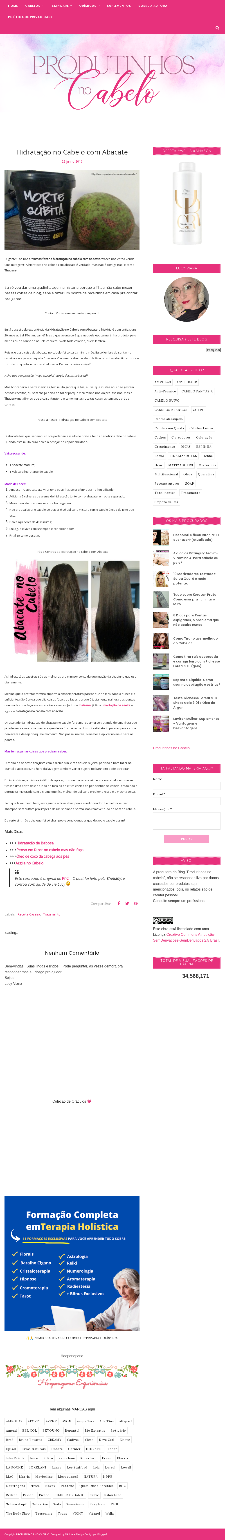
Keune (107, 1458)
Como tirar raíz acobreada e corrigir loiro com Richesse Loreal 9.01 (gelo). (196, 661)
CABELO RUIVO (167, 401)
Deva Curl (106, 1440)
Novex (50, 1486)
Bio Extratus (95, 1431)
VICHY (78, 1513)
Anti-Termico (165, 391)
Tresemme (43, 1513)
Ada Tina (107, 1421)
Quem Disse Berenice (96, 1486)
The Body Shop (18, 1513)
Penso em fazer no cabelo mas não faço (49, 849)
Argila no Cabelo (29, 863)
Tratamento (52, 914)
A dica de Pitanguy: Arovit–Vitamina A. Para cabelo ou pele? (195, 558)
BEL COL (29, 1431)
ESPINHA (204, 447)
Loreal (110, 1467)
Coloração (204, 437)
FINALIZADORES (183, 456)
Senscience (75, 1504)
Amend (11, 1431)
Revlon (28, 1495)
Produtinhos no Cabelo (171, 748)
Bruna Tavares (30, 1440)
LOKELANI (37, 1467)
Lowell (126, 1467)
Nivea (35, 1486)
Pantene (67, 1486)
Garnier (74, 1449)
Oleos (188, 474)
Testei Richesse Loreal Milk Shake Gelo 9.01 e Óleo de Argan (195, 703)
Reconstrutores (167, 484)
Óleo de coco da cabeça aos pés (42, 856)
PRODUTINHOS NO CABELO (32, 1534)
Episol (11, 1449)
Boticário (118, 1431)
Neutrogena (15, 1486)
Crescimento (165, 447)
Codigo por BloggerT (96, 1534)
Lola (96, 1467)
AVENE (51, 1421)
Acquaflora (85, 1421)
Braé (10, 1440)
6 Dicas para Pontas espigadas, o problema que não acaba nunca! (196, 620)
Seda (57, 1504)
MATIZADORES (180, 465)
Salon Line (112, 1495)
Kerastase (88, 1458)
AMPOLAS (14, 1421)
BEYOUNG (51, 1431)
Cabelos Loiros (201, 428)
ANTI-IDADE (186, 382)
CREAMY (55, 1440)
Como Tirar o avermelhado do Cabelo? (195, 640)
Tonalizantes (165, 493)
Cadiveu (73, 1440)
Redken (12, 1495)
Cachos (160, 437)
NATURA (91, 1477)
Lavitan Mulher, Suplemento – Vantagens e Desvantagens (196, 723)
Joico (34, 1458)
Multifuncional (166, 474)
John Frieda (15, 1458)
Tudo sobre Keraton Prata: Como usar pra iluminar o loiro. (195, 599)
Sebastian (40, 1504)
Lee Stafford (77, 1467)
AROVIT (34, 1421)
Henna (207, 456)
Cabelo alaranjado (169, 419)
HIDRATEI (94, 1449)
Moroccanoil (68, 1477)
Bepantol (72, 1431)
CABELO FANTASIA (197, 391)
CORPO (199, 410)
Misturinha (207, 465)
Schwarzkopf (16, 1504)
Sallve (94, 1495)
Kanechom (66, 1458)
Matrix (24, 1477)
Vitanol (94, 1513)
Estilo (159, 456)
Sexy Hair (97, 1504)
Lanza (56, 1467)
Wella (110, 1513)
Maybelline (44, 1477)
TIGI (114, 1504)
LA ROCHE (14, 1467)
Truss (62, 1513)
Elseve (125, 1440)
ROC (122, 1486)
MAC (10, 1477)
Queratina (206, 474)
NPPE (107, 1477)
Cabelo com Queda (169, 428)
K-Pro (48, 1458)
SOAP (189, 484)
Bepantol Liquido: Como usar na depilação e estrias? (196, 682)
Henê (159, 465)
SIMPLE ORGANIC (69, 1495)
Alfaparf (125, 1421)
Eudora (57, 1449)
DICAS (186, 447)
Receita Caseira (29, 914)
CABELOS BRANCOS (171, 410)
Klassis (122, 1458)
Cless (89, 1440)
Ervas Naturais (34, 1449)
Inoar (112, 1449)
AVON (67, 1421)
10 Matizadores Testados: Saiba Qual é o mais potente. (194, 579)
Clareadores (181, 437)
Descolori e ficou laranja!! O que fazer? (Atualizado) (196, 537)
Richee (44, 1495)
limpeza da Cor (166, 502)
